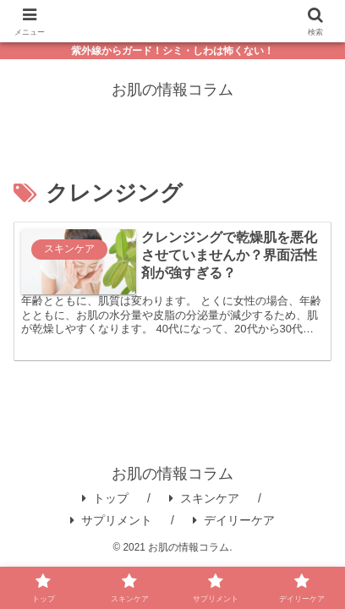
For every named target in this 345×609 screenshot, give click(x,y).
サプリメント (111, 520)
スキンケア (204, 498)
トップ (105, 498)
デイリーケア (234, 520)
